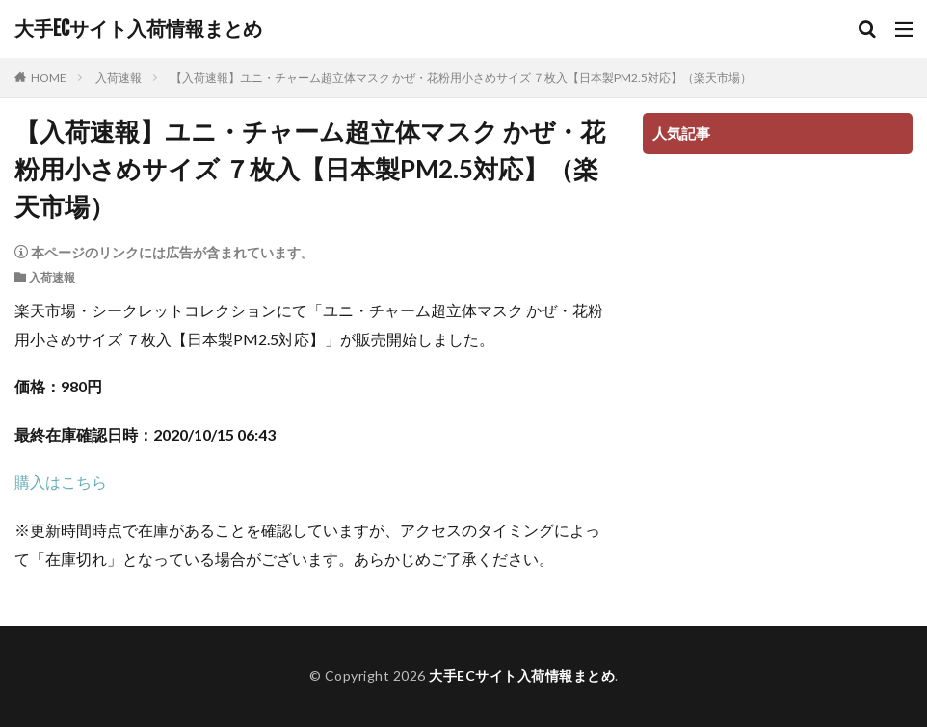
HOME (48, 77)
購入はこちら (60, 481)
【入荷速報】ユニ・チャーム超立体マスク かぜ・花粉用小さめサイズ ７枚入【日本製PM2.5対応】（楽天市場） (461, 77)
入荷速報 (118, 77)
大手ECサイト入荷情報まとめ (138, 29)
